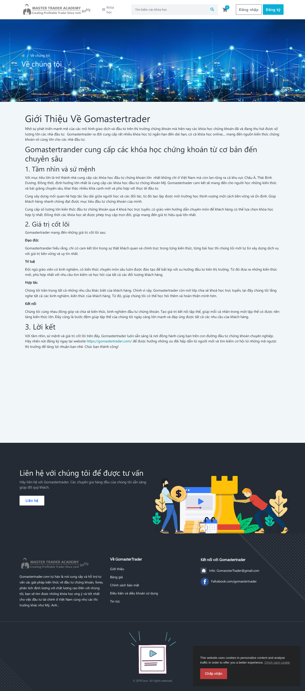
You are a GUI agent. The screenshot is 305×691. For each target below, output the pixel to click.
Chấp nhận (213, 674)
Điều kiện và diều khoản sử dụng (134, 589)
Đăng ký (273, 7)
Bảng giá (116, 573)
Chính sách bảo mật (124, 581)
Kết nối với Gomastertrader (223, 555)
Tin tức (115, 597)
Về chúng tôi (40, 51)
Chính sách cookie (277, 662)
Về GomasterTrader (126, 555)
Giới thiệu (117, 565)
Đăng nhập (249, 7)
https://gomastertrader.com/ (109, 337)
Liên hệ (31, 496)
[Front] (152, 648)
